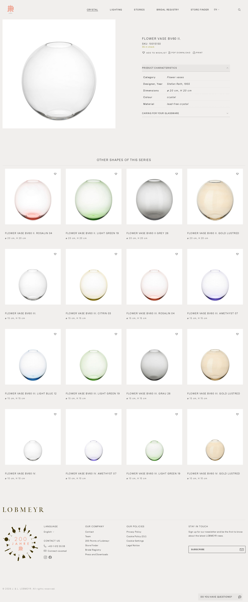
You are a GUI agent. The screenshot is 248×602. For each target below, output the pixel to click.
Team (88, 536)
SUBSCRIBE (217, 549)
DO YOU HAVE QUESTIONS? (216, 597)
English (48, 532)
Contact (89, 532)
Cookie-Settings (135, 541)
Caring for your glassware (160, 113)
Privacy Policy (134, 532)
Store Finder (200, 9)
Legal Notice (133, 545)
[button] (62, 74)
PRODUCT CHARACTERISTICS (159, 68)
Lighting (116, 9)
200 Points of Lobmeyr (97, 541)
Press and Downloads (96, 554)
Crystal (92, 9)
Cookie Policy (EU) (136, 536)
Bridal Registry (168, 9)
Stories (139, 9)
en (215, 9)
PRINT (199, 53)
